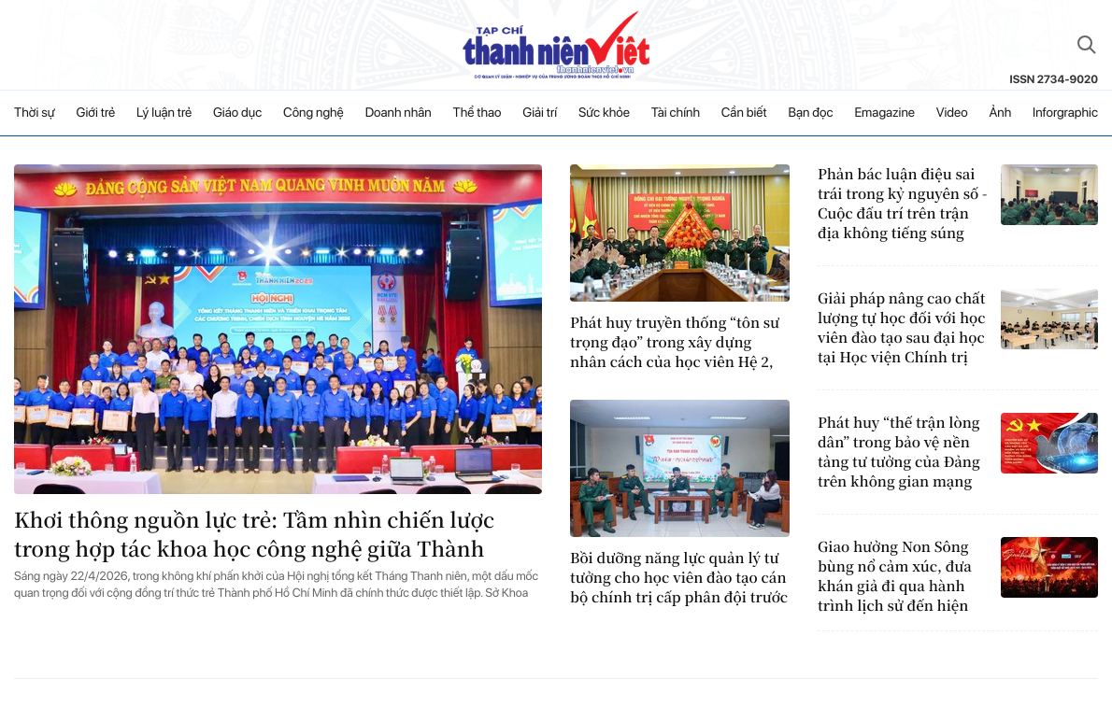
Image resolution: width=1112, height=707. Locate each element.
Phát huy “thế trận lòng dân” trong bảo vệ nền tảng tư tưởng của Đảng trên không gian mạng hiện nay (899, 452)
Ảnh (1000, 113)
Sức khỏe (604, 113)
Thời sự (34, 113)
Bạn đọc (810, 113)
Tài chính (675, 113)
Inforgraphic (1065, 113)
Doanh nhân (398, 113)
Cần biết (744, 113)
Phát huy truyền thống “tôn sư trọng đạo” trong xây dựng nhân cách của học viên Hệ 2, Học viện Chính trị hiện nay (674, 342)
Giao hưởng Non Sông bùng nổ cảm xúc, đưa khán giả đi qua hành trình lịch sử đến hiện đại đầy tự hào (895, 576)
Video (952, 113)
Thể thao (477, 113)
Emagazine (884, 113)
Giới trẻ (96, 113)
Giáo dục (237, 113)
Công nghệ (313, 113)
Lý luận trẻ (164, 113)
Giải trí (539, 113)
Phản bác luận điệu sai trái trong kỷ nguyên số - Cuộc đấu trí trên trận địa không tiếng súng (902, 203)
